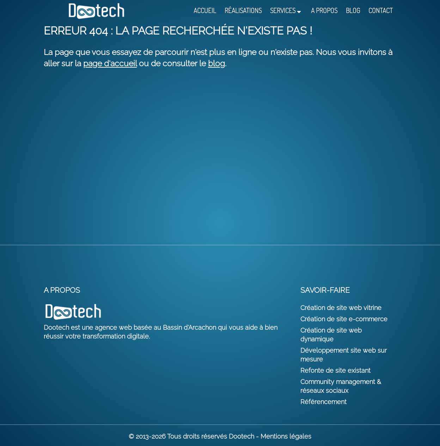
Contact (380, 11)
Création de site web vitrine (340, 307)
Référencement (323, 401)
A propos (324, 11)
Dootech (241, 436)
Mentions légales (286, 436)
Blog (353, 11)
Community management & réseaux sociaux (340, 386)
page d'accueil (110, 63)
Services (282, 11)
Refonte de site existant (335, 370)
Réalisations (243, 11)
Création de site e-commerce (343, 319)
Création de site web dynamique (331, 335)
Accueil (205, 11)
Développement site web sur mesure (343, 355)
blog (216, 63)
